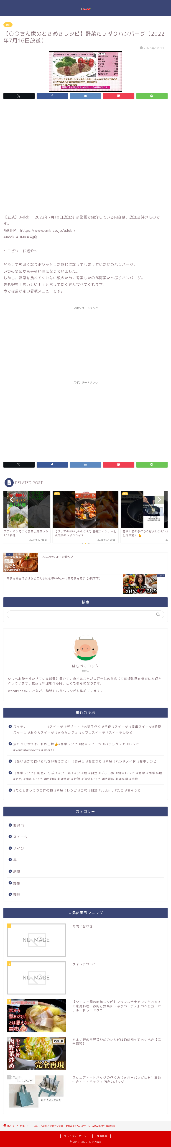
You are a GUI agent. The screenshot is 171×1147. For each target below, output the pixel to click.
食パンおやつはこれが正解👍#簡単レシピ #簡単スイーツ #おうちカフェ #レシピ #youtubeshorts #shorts (76, 747)
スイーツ (20, 836)
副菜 (16, 871)
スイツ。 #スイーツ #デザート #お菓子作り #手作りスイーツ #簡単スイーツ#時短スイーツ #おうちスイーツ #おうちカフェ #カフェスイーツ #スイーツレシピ (87, 729)
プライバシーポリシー (76, 1136)
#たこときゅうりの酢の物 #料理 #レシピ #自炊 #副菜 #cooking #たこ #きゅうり (77, 790)
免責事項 (102, 1136)
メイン (18, 848)
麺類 (16, 894)
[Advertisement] (85, 344)
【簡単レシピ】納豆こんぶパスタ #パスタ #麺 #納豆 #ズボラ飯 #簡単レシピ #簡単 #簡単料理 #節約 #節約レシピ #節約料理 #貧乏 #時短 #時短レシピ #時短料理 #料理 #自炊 (87, 776)
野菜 (8, 24)
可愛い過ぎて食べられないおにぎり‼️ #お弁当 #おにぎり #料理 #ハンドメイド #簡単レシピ (85, 761)
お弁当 (18, 825)
